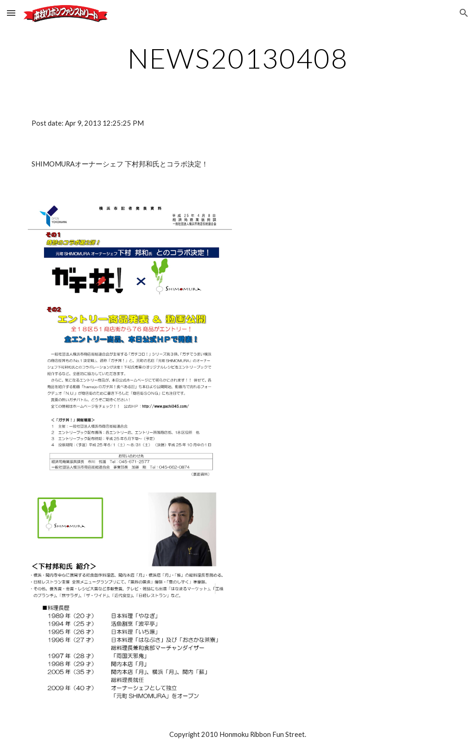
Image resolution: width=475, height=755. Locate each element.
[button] (11, 13)
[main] (238, 58)
